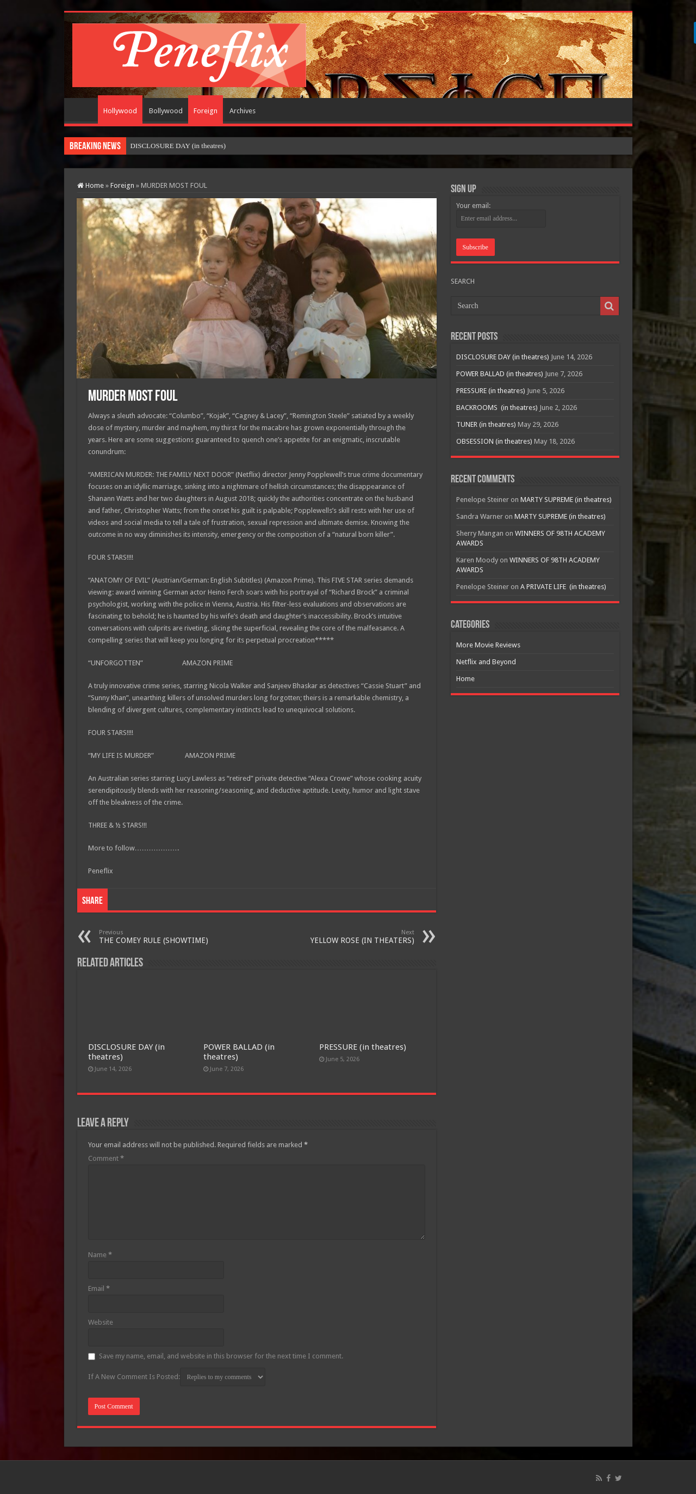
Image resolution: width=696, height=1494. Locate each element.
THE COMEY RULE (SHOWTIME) (154, 937)
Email (99, 1288)
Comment (106, 1158)
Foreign (205, 111)
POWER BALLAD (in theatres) (499, 374)
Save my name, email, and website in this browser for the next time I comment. (221, 1356)
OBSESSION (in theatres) (494, 441)
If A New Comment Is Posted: (176, 1377)
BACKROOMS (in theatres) (497, 407)
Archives (242, 111)
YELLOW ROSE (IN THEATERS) (358, 937)
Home (84, 109)
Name (100, 1255)
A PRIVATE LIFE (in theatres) (563, 587)
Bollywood (166, 111)
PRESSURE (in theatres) (362, 1047)
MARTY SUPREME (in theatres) (566, 499)
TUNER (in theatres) (486, 424)
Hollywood (120, 111)
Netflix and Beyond (486, 662)
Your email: (473, 205)
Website (100, 1322)
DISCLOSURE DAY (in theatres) (178, 146)
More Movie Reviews (488, 645)
